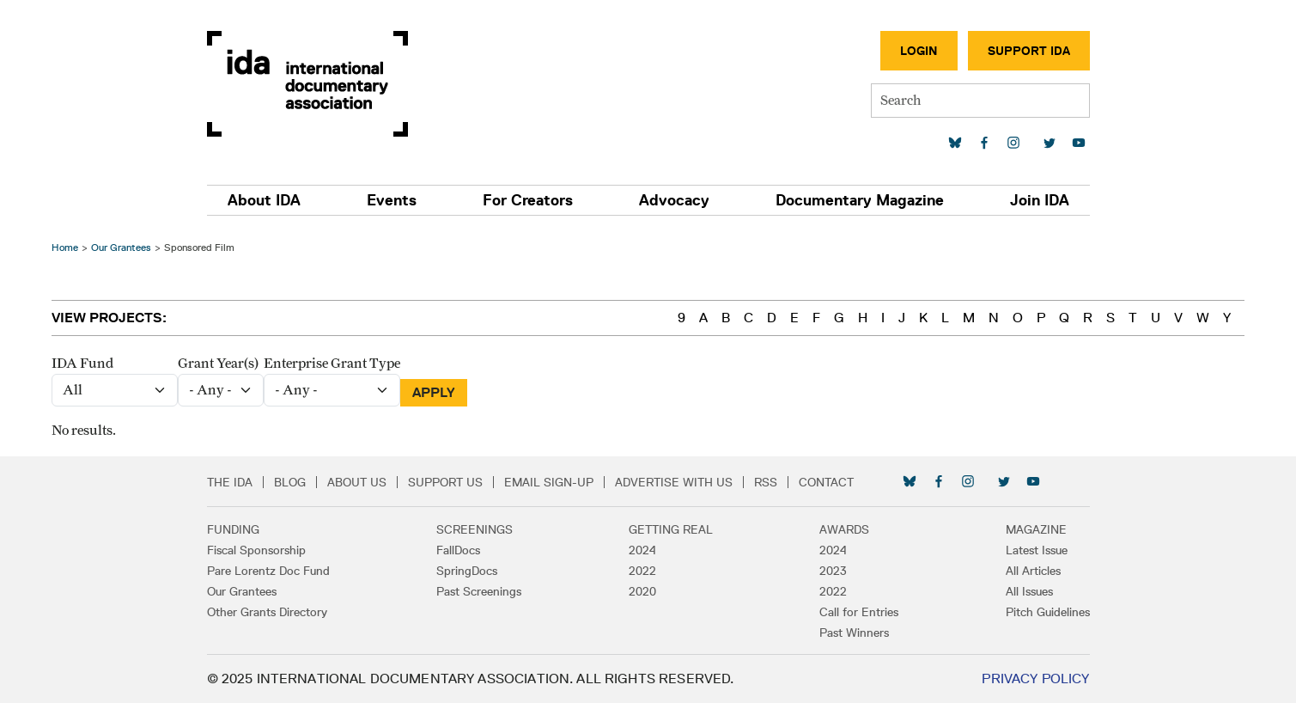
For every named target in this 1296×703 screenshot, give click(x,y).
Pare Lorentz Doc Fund (268, 571)
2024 (642, 550)
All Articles (1033, 571)
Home (65, 247)
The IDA (230, 482)
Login (919, 50)
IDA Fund (82, 363)
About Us (356, 482)
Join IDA (1039, 200)
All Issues (1029, 591)
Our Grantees (121, 247)
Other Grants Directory (267, 612)
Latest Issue (1037, 550)
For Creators (528, 200)
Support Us (445, 482)
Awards (844, 529)
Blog (290, 482)
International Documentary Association (307, 84)
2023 (833, 571)
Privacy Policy (1035, 678)
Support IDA (1029, 50)
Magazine (1036, 529)
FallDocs (458, 550)
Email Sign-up (548, 482)
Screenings (474, 529)
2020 (642, 591)
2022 (642, 571)
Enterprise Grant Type (332, 363)
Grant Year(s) (218, 363)
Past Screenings (478, 591)
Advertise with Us (674, 482)
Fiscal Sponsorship (256, 550)
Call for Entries (858, 612)
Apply (433, 392)
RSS (765, 482)
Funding (233, 529)
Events (392, 200)
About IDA (264, 200)
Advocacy (674, 200)
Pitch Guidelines (1048, 612)
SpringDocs (466, 571)
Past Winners (854, 633)
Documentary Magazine (860, 200)
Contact (826, 482)
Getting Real (671, 529)
